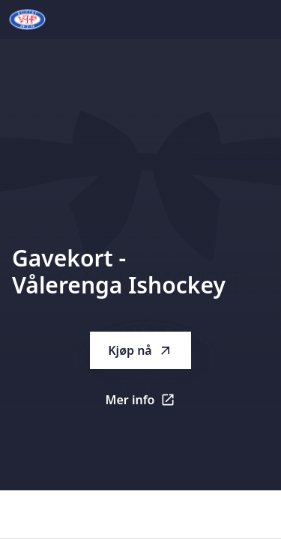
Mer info (149, 404)
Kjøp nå (140, 350)
